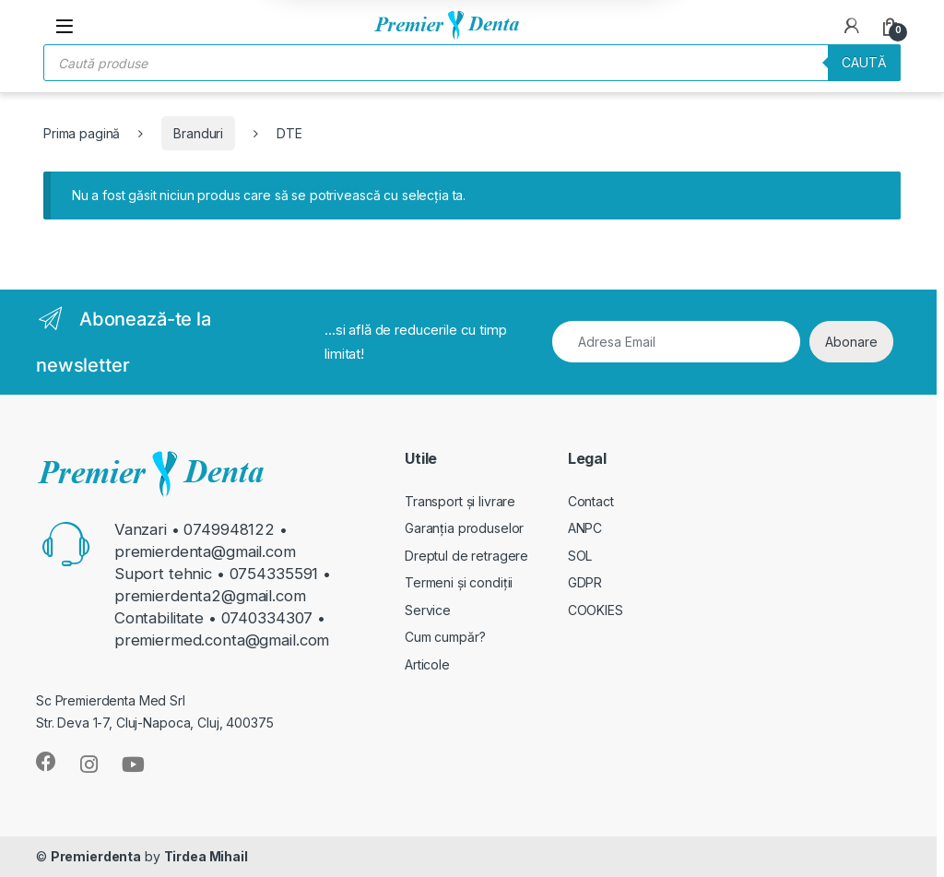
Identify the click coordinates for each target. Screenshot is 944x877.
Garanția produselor (464, 528)
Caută (864, 62)
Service (428, 610)
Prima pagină (81, 133)
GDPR (585, 582)
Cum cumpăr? (445, 637)
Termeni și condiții (459, 582)
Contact (591, 501)
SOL (580, 555)
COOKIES (595, 610)
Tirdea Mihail (206, 856)
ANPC (585, 528)
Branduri (198, 133)
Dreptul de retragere (466, 555)
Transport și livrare (460, 501)
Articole (427, 664)
